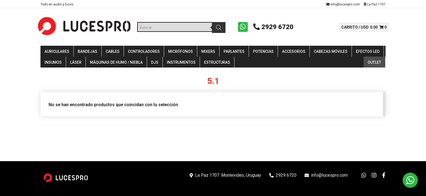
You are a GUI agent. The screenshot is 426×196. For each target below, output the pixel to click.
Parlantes (234, 52)
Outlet (374, 63)
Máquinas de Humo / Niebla (116, 63)
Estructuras (217, 63)
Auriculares (57, 52)
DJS (154, 63)
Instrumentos (181, 63)
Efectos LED (368, 52)
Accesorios (293, 52)
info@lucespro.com (343, 4)
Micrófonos (180, 52)
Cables (113, 52)
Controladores (144, 52)
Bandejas (87, 52)
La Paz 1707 (375, 4)
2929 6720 (272, 27)
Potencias (263, 52)
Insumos (53, 63)
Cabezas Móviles (330, 52)
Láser (76, 63)
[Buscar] (218, 27)
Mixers (208, 52)
